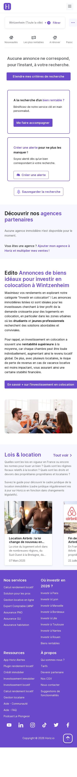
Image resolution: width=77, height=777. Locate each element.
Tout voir (62, 455)
